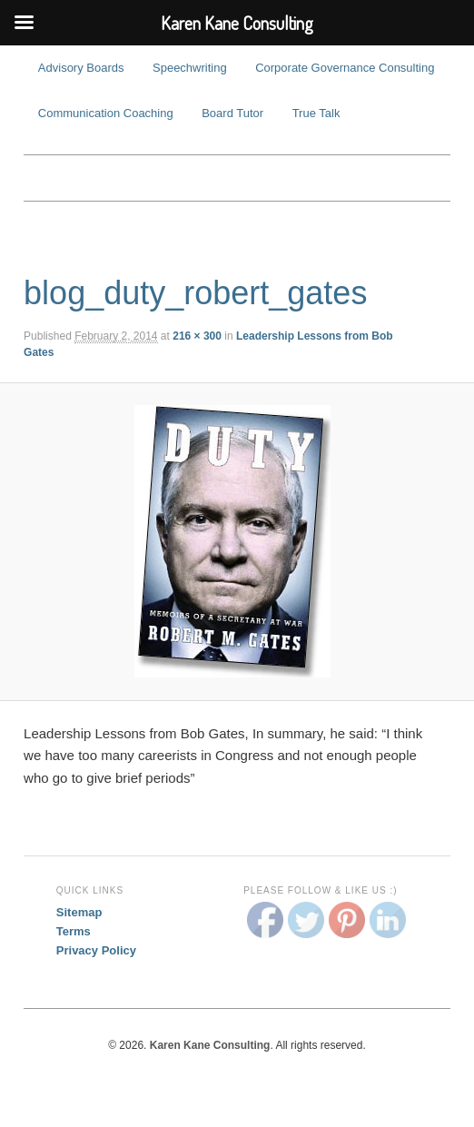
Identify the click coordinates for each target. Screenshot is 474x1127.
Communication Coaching (105, 113)
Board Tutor (232, 113)
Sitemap (79, 912)
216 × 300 (197, 336)
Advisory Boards (81, 67)
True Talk (316, 113)
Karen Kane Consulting (237, 178)
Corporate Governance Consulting (344, 67)
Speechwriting (190, 67)
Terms (73, 931)
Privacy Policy (96, 950)
